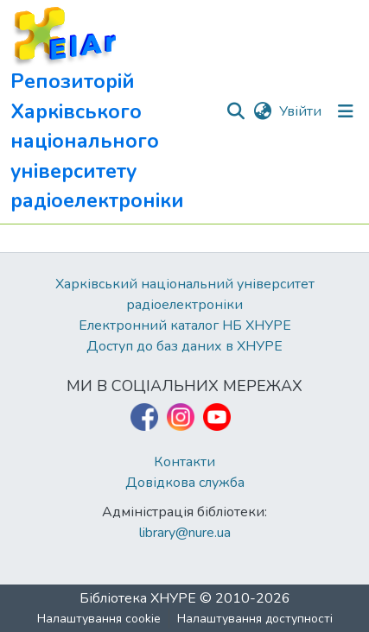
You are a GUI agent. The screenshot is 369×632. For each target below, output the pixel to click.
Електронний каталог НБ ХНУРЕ (185, 325)
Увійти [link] (300, 111)
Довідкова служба (185, 482)
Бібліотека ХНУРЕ (138, 598)
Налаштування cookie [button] (99, 618)
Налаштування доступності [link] (255, 618)
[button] (117, 112)
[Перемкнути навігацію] (346, 111)
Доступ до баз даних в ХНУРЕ (184, 346)
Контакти (184, 461)
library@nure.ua (185, 532)
